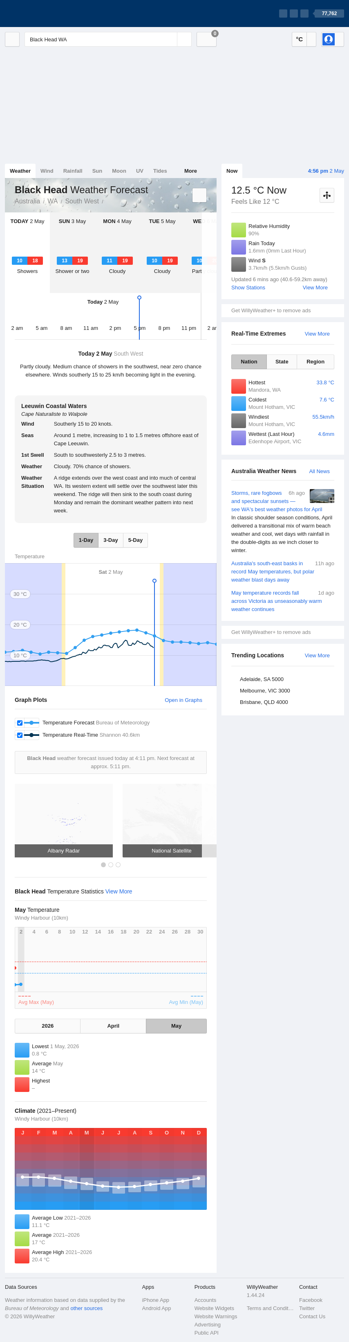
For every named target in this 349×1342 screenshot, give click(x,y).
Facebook (310, 1300)
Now (231, 171)
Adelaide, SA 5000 (262, 679)
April (113, 1026)
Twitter (307, 1308)
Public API (207, 1333)
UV (139, 171)
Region (315, 362)
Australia (27, 201)
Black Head (108, 200)
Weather (20, 171)
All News (319, 471)
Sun (97, 171)
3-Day (110, 540)
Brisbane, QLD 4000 (264, 702)
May (176, 1026)
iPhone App (156, 1300)
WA (52, 201)
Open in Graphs (183, 700)
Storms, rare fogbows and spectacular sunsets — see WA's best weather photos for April (282, 522)
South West (81, 201)
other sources (86, 1308)
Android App (156, 1308)
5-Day (135, 540)
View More (315, 287)
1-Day (86, 540)
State (282, 362)
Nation (249, 362)
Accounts (205, 1300)
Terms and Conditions (270, 1308)
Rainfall (73, 171)
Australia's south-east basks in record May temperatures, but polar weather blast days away (282, 571)
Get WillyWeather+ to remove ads (271, 310)
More (190, 171)
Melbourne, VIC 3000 (265, 691)
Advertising (208, 1325)
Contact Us (312, 1316)
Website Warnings (216, 1316)
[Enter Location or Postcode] (108, 39)
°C (299, 39)
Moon (119, 171)
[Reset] (170, 39)
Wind (47, 171)
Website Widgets (214, 1308)
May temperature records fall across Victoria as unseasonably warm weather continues (282, 600)
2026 (48, 1026)
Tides (160, 171)
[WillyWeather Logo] (43, 13)
